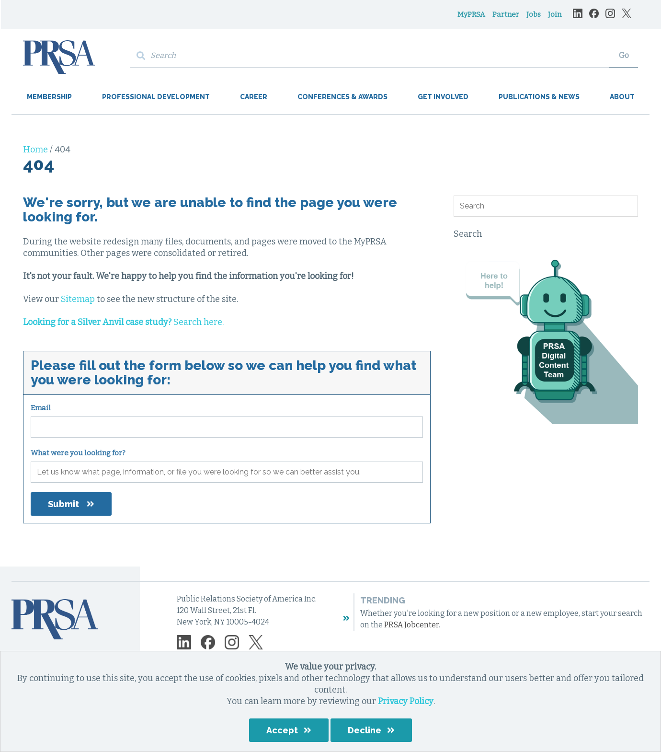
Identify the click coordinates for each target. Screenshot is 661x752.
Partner (505, 14)
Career (253, 97)
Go (624, 55)
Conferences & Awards (342, 97)
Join (554, 14)
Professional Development (156, 97)
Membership (49, 97)
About (622, 97)
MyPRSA (471, 14)
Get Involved (443, 97)
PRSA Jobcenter (411, 624)
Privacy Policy (405, 701)
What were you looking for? (78, 453)
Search (468, 234)
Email (41, 408)
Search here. (123, 322)
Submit (63, 504)
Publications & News (539, 97)
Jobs (533, 14)
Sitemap (78, 299)
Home (36, 149)
